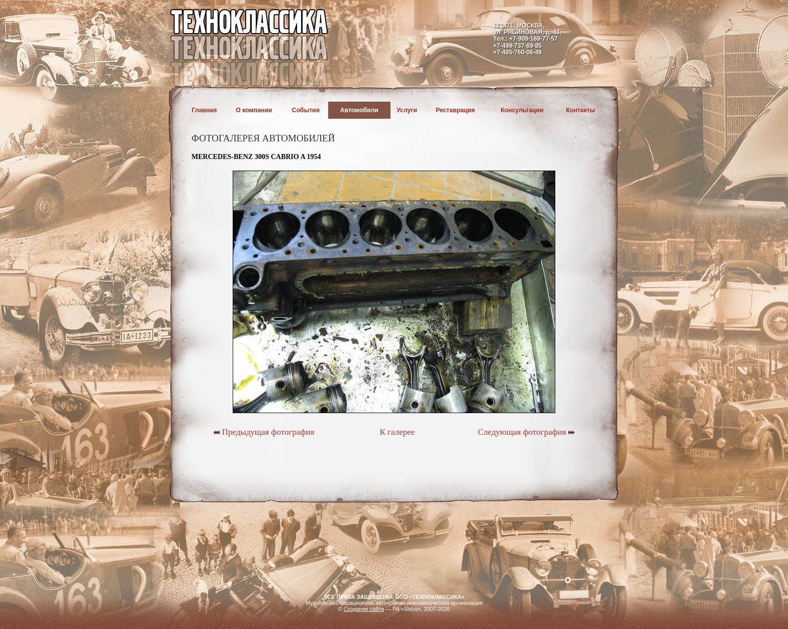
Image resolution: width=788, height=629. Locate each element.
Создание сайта (364, 609)
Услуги (407, 110)
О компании (254, 110)
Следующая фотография (526, 432)
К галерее (397, 432)
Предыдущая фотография (263, 432)
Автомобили (359, 110)
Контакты (580, 110)
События (306, 110)
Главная (204, 110)
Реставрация (455, 110)
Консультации (522, 110)
